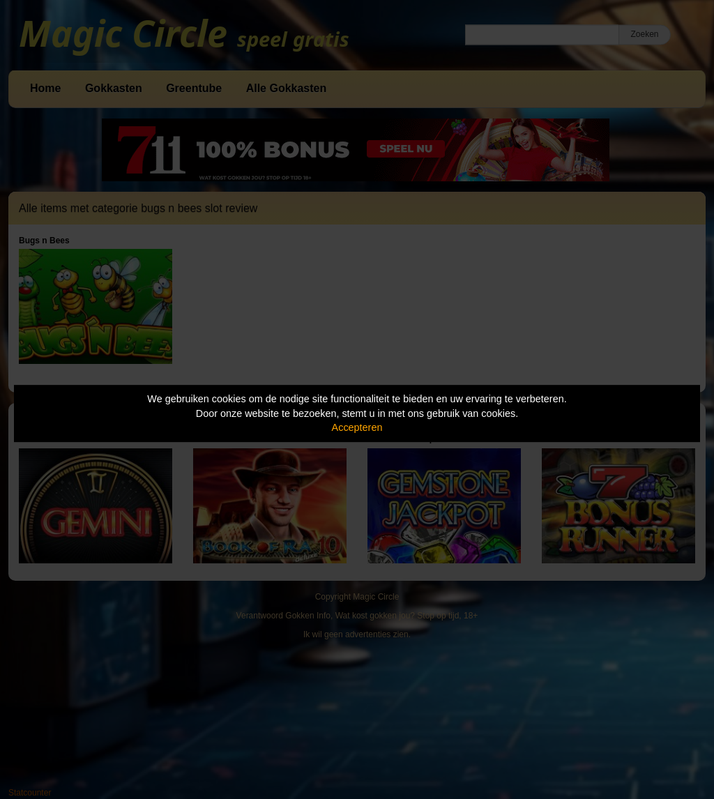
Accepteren (357, 427)
